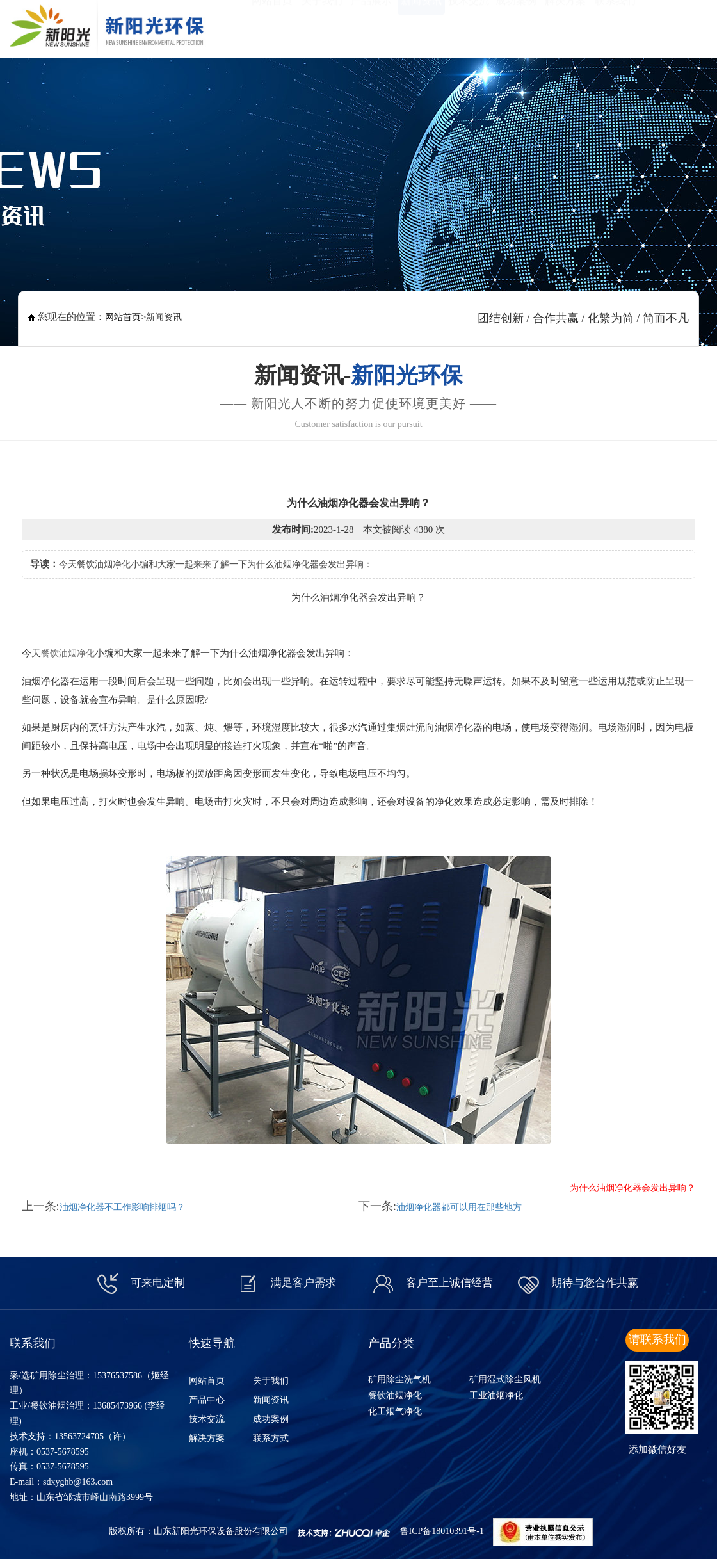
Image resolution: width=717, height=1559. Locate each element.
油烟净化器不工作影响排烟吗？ (122, 1207)
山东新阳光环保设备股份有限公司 (221, 1531)
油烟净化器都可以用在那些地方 (459, 1207)
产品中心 (207, 1400)
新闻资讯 (421, 25)
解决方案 (565, 25)
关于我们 (322, 25)
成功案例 (515, 25)
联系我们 (615, 25)
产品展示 (371, 25)
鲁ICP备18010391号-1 (442, 1531)
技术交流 (468, 25)
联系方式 (271, 1438)
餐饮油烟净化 (68, 653)
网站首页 (272, 25)
